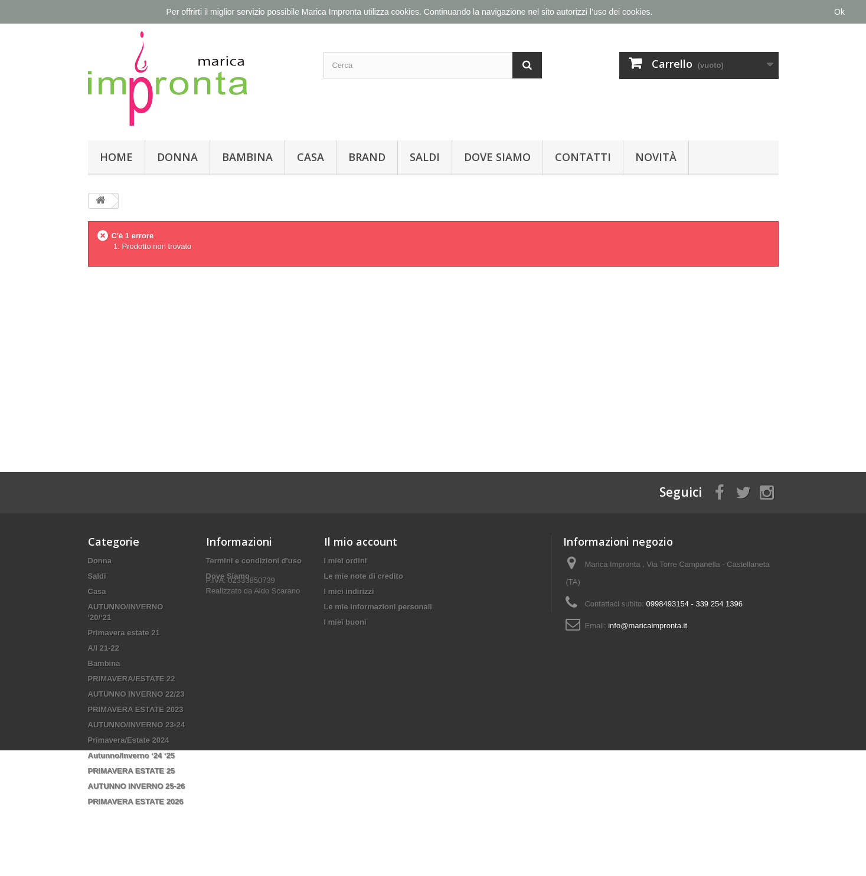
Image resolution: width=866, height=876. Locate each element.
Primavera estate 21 (124, 632)
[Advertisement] (433, 359)
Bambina (247, 157)
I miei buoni (345, 622)
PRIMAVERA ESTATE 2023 (136, 709)
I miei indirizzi (349, 591)
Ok (839, 12)
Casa (310, 157)
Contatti (583, 157)
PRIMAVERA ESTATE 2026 (136, 801)
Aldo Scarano (277, 607)
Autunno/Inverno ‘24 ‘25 (131, 755)
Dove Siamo (497, 157)
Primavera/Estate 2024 (128, 740)
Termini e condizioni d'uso (254, 560)
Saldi (425, 157)
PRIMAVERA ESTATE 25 (131, 770)
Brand (366, 157)
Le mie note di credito (363, 576)
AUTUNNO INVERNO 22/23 (136, 694)
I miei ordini (345, 560)
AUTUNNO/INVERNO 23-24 (136, 724)
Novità (656, 157)
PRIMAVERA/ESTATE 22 (131, 678)
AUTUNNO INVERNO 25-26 (136, 786)
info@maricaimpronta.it (647, 625)
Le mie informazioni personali (378, 606)
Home (116, 157)
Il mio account (360, 541)
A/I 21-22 (103, 648)
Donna (177, 157)
